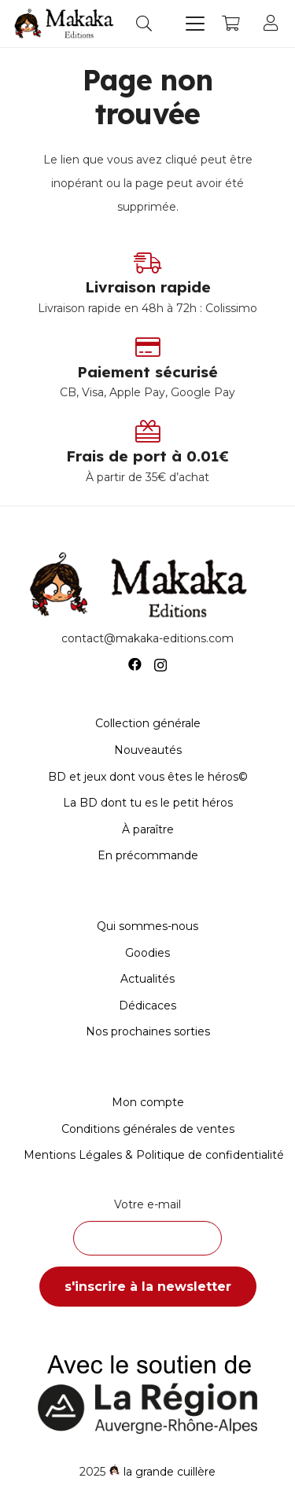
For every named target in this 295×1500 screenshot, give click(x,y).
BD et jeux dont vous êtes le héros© (148, 777)
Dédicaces (147, 1005)
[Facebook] (135, 664)
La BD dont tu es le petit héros (148, 803)
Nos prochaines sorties (148, 1031)
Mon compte (148, 1102)
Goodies (147, 953)
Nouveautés (148, 750)
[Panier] (230, 23)
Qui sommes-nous (147, 926)
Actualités (147, 979)
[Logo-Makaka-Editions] (66, 23)
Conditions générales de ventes (147, 1129)
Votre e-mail (147, 1226)
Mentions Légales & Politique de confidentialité (154, 1155)
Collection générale (148, 723)
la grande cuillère (170, 1472)
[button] (144, 23)
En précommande (148, 855)
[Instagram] (160, 665)
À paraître (148, 829)
